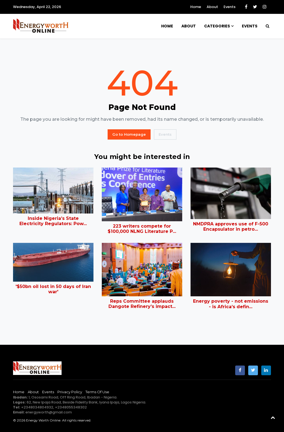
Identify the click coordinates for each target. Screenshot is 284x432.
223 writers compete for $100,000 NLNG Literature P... (142, 228)
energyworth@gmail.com (49, 412)
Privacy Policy (69, 392)
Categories (217, 26)
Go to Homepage (129, 134)
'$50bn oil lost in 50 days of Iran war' (53, 289)
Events (229, 6)
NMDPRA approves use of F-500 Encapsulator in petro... (230, 226)
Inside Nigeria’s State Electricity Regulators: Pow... (53, 221)
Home (195, 6)
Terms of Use (97, 392)
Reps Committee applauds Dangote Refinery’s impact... (142, 304)
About (212, 6)
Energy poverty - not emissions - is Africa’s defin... (230, 304)
